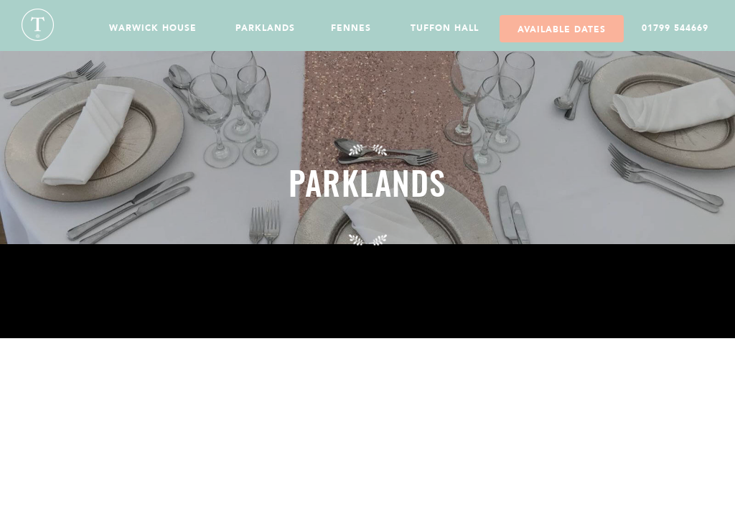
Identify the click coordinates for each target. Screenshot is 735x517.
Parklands (265, 28)
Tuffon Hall (445, 28)
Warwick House (153, 28)
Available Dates (562, 29)
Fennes (351, 28)
